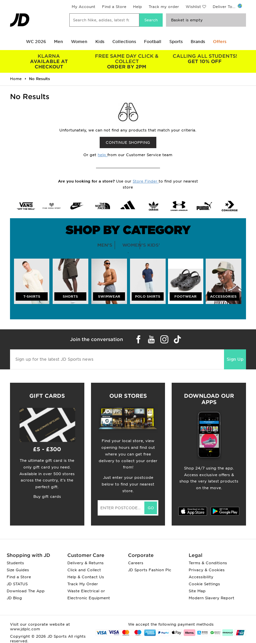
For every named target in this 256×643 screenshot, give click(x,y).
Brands (198, 41)
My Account (83, 6)
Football (152, 41)
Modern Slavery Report (211, 598)
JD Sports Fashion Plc (149, 570)
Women (79, 41)
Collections (124, 41)
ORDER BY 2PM (127, 61)
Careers (135, 563)
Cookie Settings (204, 584)
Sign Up (235, 359)
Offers (219, 41)
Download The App (26, 591)
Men (58, 41)
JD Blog (14, 598)
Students (15, 563)
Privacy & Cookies (207, 570)
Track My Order (82, 584)
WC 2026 (36, 41)
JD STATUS (17, 584)
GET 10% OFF (204, 58)
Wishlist (193, 6)
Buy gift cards (47, 496)
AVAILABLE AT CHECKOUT (49, 61)
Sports (176, 41)
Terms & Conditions (208, 563)
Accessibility (201, 577)
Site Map (197, 591)
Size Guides (18, 570)
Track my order (164, 6)
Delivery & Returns (85, 563)
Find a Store (114, 6)
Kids (99, 41)
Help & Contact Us (85, 577)
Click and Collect (84, 570)
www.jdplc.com (25, 629)
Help (137, 6)
